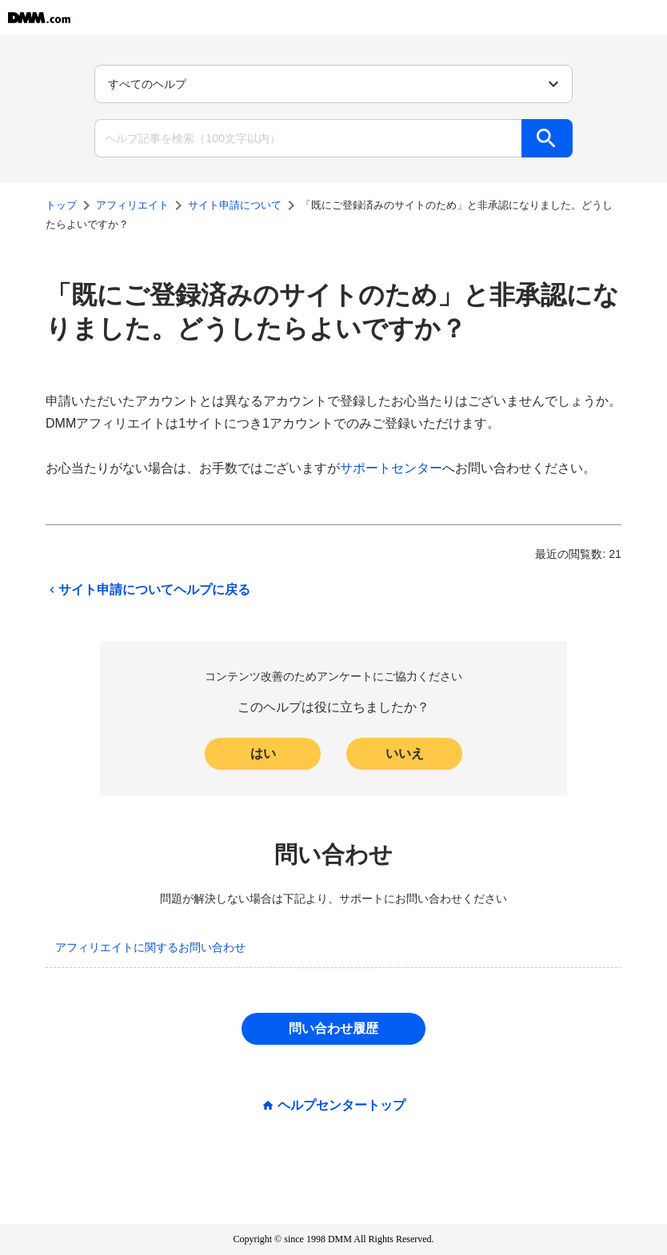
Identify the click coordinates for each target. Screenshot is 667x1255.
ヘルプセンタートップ (341, 1105)
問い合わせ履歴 (333, 1028)
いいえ (404, 753)
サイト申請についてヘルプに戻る (148, 590)
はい (263, 753)
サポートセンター (391, 468)
